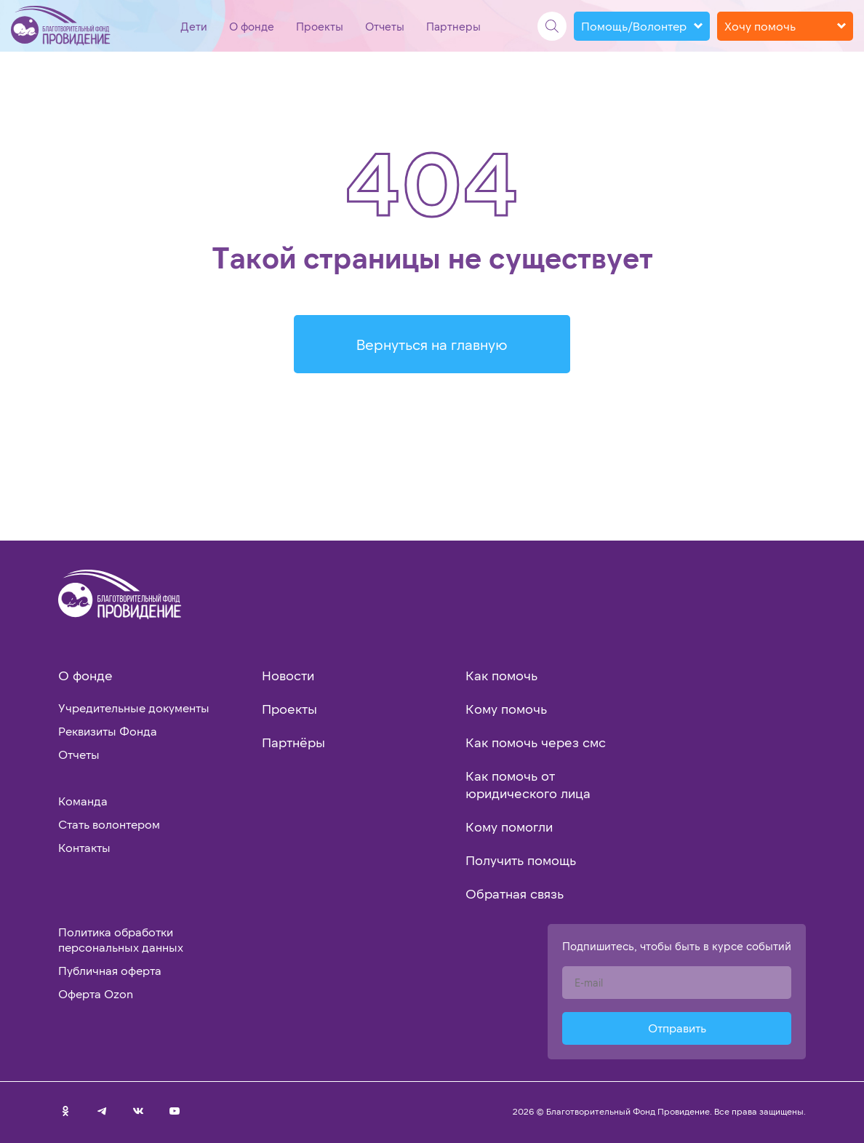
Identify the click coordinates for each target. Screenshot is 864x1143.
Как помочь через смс (535, 742)
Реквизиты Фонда (107, 731)
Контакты (84, 847)
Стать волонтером (109, 824)
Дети (193, 26)
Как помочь (501, 675)
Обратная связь (514, 893)
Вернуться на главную (432, 344)
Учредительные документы (133, 707)
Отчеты (384, 26)
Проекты (319, 26)
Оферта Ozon (95, 993)
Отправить (677, 1028)
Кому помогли (509, 827)
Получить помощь (520, 860)
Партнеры (453, 26)
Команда (83, 801)
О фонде (251, 26)
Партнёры (293, 742)
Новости (288, 675)
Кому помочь (506, 709)
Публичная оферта (109, 970)
